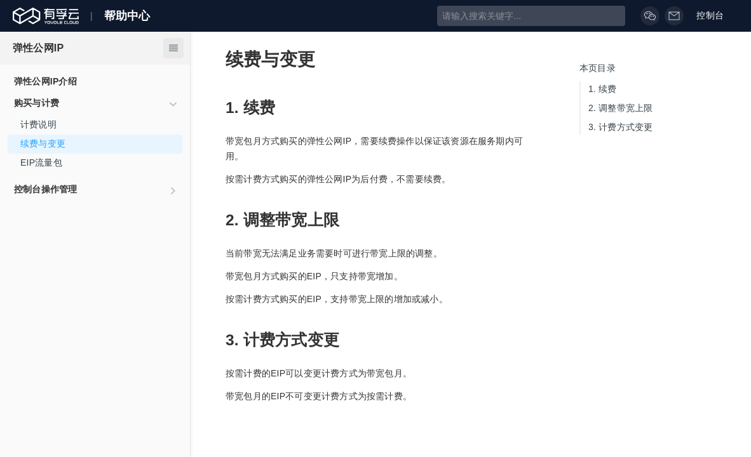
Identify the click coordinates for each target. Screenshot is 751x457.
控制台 (717, 16)
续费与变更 (42, 143)
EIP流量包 (41, 162)
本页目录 (597, 68)
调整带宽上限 (620, 108)
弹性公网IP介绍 (45, 81)
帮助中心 (127, 16)
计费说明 (38, 124)
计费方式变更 (620, 127)
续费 (602, 89)
